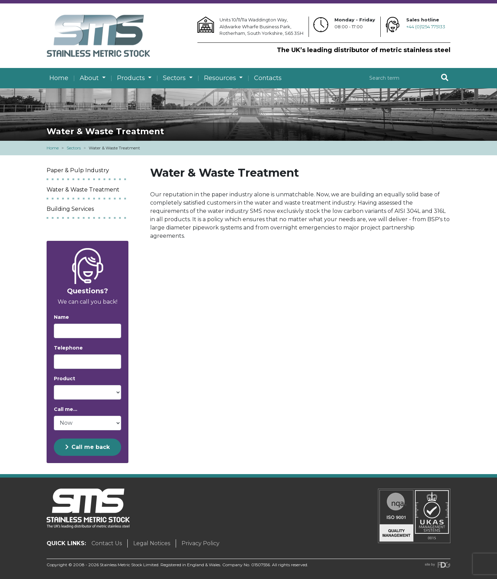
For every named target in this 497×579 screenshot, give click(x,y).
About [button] (90, 78)
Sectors (74, 147)
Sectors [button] (175, 78)
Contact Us (106, 543)
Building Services (70, 209)
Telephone (68, 348)
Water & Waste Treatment (83, 189)
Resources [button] (221, 78)
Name (61, 317)
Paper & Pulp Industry (78, 170)
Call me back (87, 447)
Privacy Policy (201, 543)
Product (64, 378)
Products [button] (132, 78)
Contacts (268, 78)
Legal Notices (151, 543)
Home (58, 78)
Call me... (65, 409)
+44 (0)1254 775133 (425, 26)
